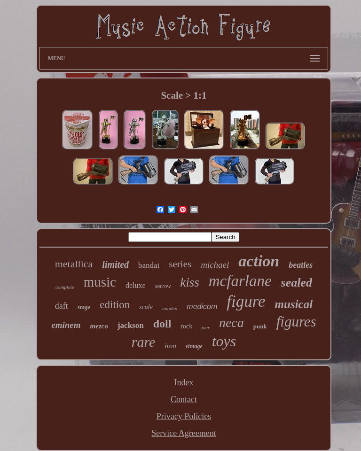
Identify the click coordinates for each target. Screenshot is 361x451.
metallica (74, 264)
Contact (184, 399)
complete (64, 287)
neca (231, 322)
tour (206, 327)
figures (296, 321)
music (100, 281)
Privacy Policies (184, 416)
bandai (148, 265)
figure (246, 301)
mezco (99, 326)
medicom (202, 307)
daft (61, 306)
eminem (65, 325)
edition (115, 305)
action (258, 261)
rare (144, 342)
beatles (301, 265)
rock (186, 326)
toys (224, 341)
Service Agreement (183, 433)
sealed (296, 282)
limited (115, 264)
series (180, 264)
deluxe (136, 285)
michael (215, 265)
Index (184, 382)
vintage (194, 346)
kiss (189, 282)
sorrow (163, 286)
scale (146, 307)
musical (294, 304)
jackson (131, 325)
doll (162, 324)
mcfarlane (240, 280)
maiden (169, 308)
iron (170, 346)
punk (260, 326)
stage (84, 307)
